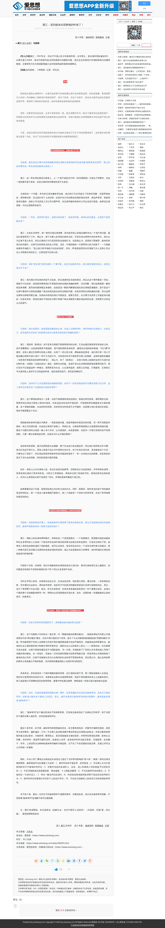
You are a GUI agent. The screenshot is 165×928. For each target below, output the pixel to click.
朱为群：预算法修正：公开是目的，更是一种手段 (138, 71)
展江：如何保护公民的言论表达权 (131, 89)
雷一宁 (120, 187)
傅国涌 (131, 150)
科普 (141, 15)
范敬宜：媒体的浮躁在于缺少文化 (131, 107)
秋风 (120, 184)
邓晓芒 (142, 171)
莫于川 (131, 204)
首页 (17, 15)
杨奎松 (131, 167)
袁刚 (131, 197)
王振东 (131, 177)
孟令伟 (142, 184)
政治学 (42, 15)
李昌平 (142, 164)
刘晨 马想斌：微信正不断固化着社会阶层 (134, 57)
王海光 (142, 167)
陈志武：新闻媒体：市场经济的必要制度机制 (136, 115)
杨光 (141, 207)
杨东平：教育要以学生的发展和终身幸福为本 (136, 64)
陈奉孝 (131, 174)
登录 (62, 910)
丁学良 (131, 147)
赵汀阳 (120, 164)
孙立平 (131, 207)
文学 (90, 15)
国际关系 (52, 15)
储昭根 (131, 194)
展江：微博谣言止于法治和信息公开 (132, 85)
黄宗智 (120, 154)
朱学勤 (131, 201)
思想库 (115, 15)
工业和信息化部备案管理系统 (82, 925)
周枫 (131, 187)
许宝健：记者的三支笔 (127, 100)
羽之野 (142, 204)
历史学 (98, 15)
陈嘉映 (142, 150)
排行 (149, 15)
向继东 (142, 160)
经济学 (33, 15)
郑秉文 (120, 204)
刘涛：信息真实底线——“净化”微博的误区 (135, 133)
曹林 (141, 147)
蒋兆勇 (142, 187)
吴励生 (120, 201)
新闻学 (72, 15)
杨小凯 (142, 197)
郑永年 (142, 144)
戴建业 (131, 164)
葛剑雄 (120, 194)
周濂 (120, 171)
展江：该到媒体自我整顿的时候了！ (132, 67)
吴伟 (120, 191)
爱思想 (33, 6)
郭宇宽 (131, 157)
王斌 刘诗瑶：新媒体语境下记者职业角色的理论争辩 (139, 118)
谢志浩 (120, 207)
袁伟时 (120, 181)
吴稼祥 (142, 194)
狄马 (141, 177)
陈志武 (142, 154)
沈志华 (131, 160)
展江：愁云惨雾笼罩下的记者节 (130, 82)
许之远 (120, 197)
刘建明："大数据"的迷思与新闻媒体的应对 (135, 129)
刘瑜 (141, 191)
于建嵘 (131, 154)
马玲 (120, 177)
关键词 (125, 15)
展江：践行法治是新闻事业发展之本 (132, 60)
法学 (24, 15)
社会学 (63, 15)
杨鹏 (131, 171)
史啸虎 (131, 181)
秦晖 (120, 144)
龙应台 (120, 147)
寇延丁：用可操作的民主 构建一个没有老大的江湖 (138, 75)
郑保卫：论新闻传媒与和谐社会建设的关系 (135, 111)
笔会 (133, 15)
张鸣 (120, 167)
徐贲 (120, 157)
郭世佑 (142, 174)
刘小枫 (131, 184)
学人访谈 (27, 839)
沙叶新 (131, 191)
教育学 (81, 15)
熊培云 (142, 181)
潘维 (141, 201)
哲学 (107, 15)
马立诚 (142, 157)
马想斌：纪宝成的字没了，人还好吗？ (133, 78)
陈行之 (131, 144)
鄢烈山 (120, 150)
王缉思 (120, 174)
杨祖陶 (120, 160)
